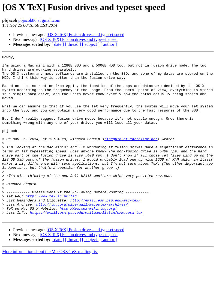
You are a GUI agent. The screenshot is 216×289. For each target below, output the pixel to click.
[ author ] (109, 44)
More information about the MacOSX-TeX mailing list (50, 284)
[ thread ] (73, 44)
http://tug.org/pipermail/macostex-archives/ (82, 234)
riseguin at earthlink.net (130, 155)
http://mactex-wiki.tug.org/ (88, 239)
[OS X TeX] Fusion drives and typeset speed (85, 34)
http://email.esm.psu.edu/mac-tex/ (105, 229)
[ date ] (58, 44)
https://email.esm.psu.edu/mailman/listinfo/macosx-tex (86, 244)
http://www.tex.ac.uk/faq (51, 224)
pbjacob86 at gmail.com (39, 20)
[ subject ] (91, 44)
